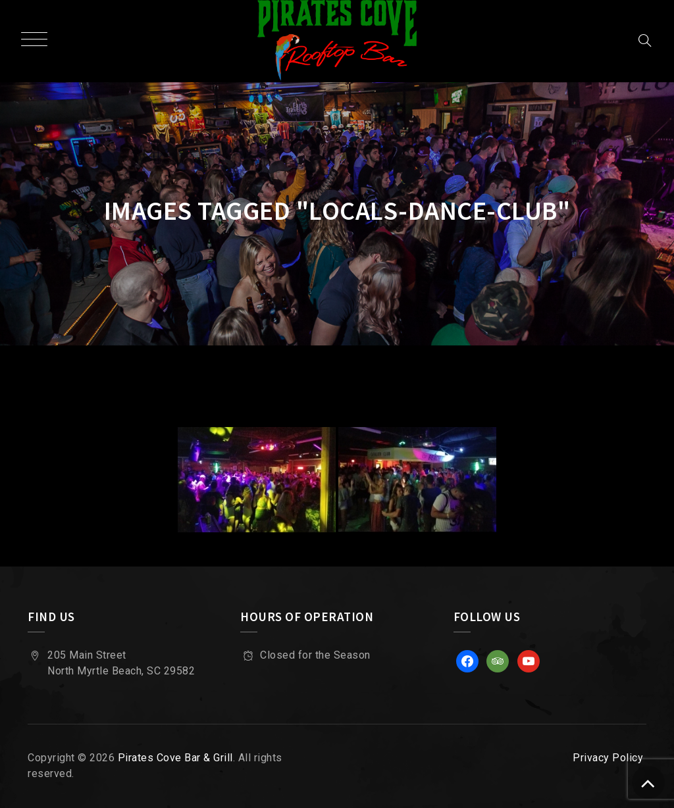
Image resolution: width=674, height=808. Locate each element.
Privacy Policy (608, 757)
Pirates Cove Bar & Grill (175, 757)
